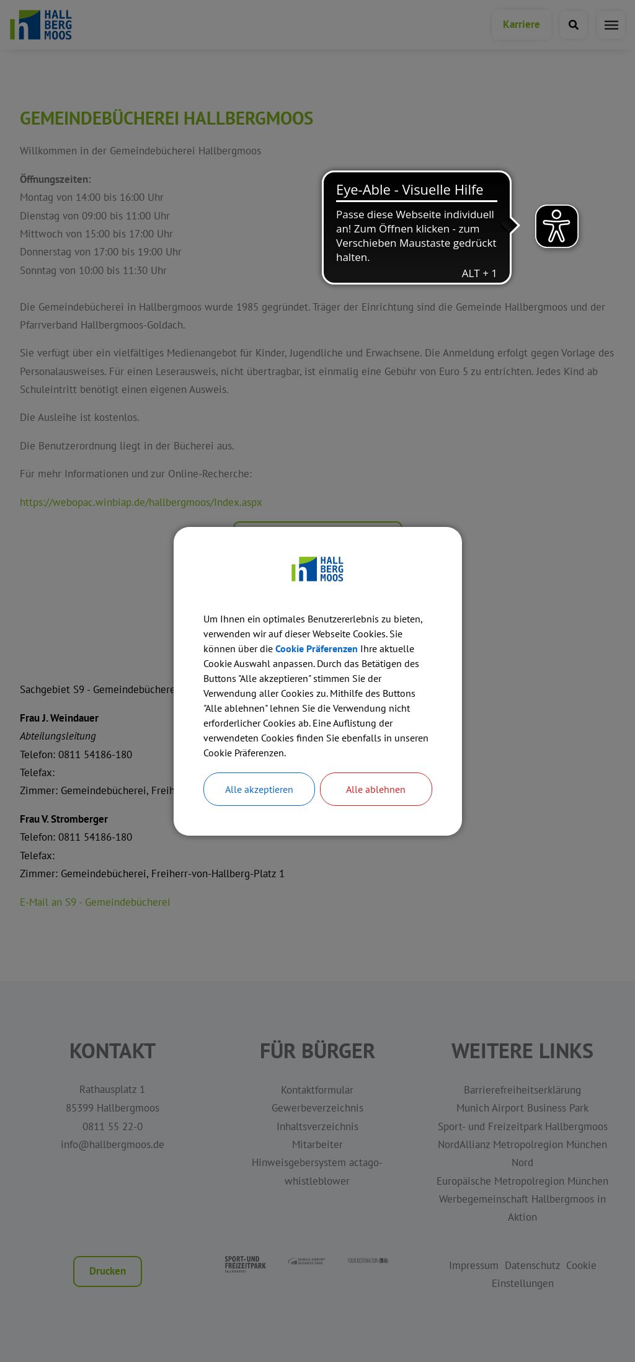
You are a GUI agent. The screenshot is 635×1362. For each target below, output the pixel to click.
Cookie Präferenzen (316, 648)
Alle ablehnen (376, 789)
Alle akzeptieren (259, 789)
